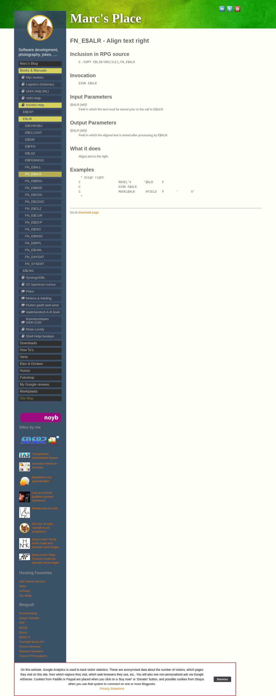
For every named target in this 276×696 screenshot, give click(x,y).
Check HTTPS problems (33, 656)
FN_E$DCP (33, 222)
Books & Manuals (33, 70)
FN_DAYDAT (34, 257)
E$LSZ (30, 153)
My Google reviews (34, 384)
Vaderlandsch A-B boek (40, 312)
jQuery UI (24, 637)
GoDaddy (24, 590)
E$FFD (30, 146)
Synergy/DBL (33, 277)
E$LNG (28, 270)
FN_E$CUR (33, 215)
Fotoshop (27, 377)
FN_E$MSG (34, 236)
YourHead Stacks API (31, 641)
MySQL (23, 627)
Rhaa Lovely (32, 329)
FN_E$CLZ (33, 208)
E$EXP (28, 112)
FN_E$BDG (33, 181)
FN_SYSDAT (34, 264)
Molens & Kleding (36, 298)
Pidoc (27, 291)
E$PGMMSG (34, 160)
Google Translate (29, 618)
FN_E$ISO (33, 229)
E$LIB (27, 119)
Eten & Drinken (31, 364)
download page (88, 212)
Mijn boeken (32, 77)
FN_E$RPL (33, 243)
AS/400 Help (32, 105)
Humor (25, 370)
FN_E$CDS (33, 194)
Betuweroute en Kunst (45, 508)
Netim (22, 586)
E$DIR (30, 139)
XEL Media (25, 595)
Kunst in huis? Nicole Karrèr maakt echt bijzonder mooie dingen (45, 543)
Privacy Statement (112, 688)
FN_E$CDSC (34, 201)
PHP (22, 622)
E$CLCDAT (33, 132)
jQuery (23, 632)
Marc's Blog (29, 63)
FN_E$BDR (33, 188)
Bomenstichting (28, 613)
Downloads (28, 343)
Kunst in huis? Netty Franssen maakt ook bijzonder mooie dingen (45, 558)
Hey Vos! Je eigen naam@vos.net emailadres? (42, 527)
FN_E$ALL (33, 167)
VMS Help (31, 98)
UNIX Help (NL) (35, 91)
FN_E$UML (33, 250)
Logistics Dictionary (37, 84)
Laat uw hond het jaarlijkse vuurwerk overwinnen (42, 496)
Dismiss (222, 679)
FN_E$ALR (33, 174)
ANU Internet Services (32, 581)
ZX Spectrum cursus (38, 284)
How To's (27, 350)
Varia (24, 357)
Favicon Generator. (30, 646)
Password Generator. (31, 651)
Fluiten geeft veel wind (39, 305)
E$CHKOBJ (33, 125)
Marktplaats (29, 391)
